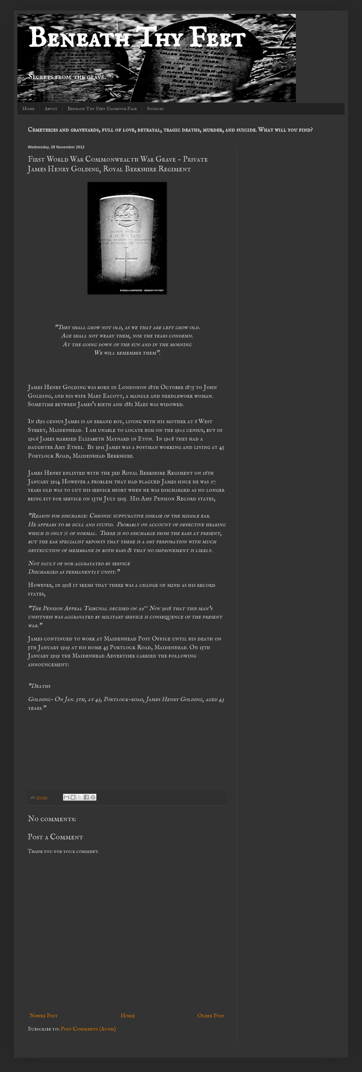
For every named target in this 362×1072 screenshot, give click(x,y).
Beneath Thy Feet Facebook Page (102, 109)
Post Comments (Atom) (88, 1029)
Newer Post (44, 1015)
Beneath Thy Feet (136, 39)
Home (28, 109)
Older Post (211, 1015)
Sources (155, 109)
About (51, 109)
